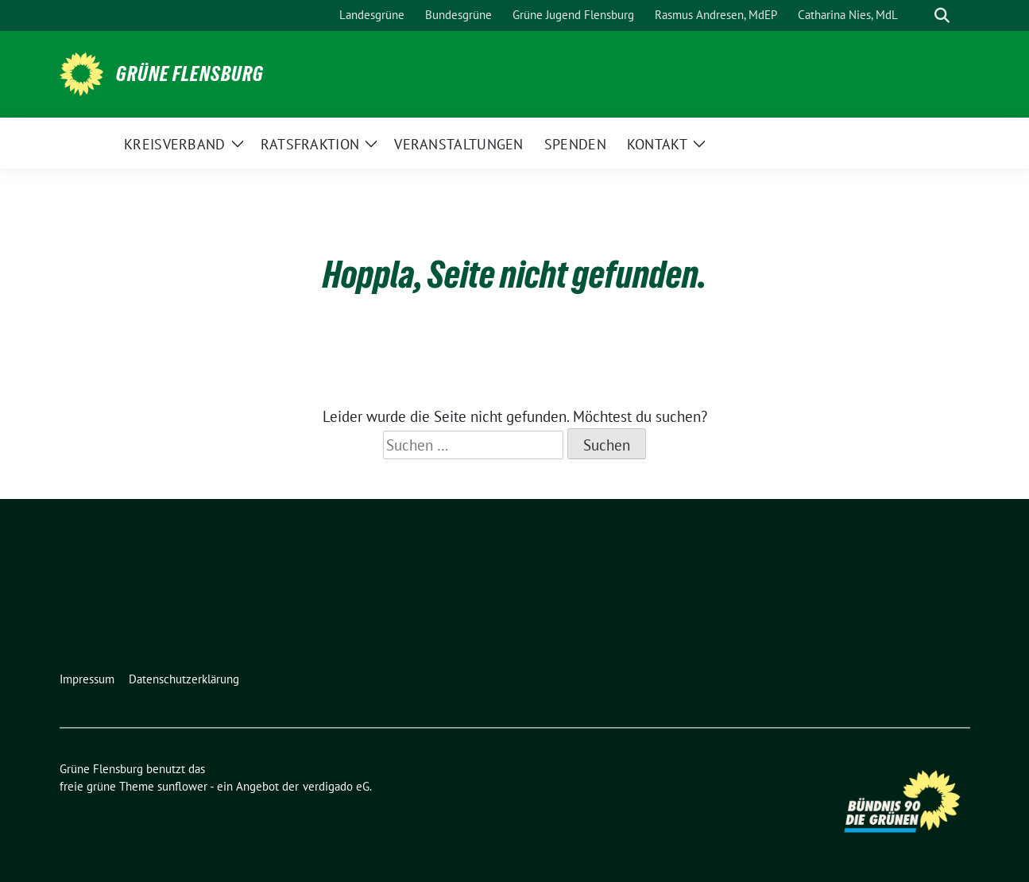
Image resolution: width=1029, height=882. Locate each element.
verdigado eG (336, 786)
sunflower (182, 786)
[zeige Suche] (941, 15)
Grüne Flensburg (190, 74)
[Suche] (919, 15)
